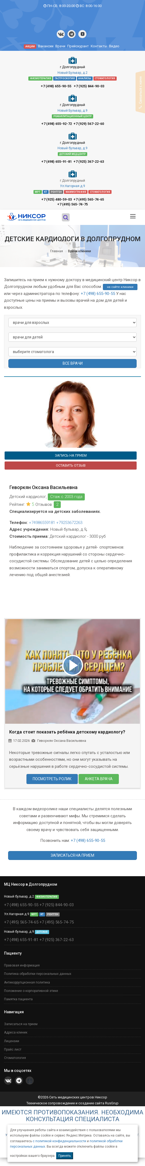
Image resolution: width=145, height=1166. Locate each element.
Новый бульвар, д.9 (72, 148)
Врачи (60, 46)
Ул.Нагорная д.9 (72, 186)
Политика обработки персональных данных (37, 974)
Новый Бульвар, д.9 (72, 110)
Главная (56, 251)
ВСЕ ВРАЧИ (73, 363)
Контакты (99, 46)
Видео (114, 46)
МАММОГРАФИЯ (76, 191)
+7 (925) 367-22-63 (88, 162)
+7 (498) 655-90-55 (56, 86)
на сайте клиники (120, 287)
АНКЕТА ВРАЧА (99, 779)
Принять (64, 1156)
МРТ (37, 191)
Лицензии (11, 1041)
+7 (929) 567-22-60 (88, 124)
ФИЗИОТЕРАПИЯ (40, 78)
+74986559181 (42, 522)
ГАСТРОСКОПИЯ (65, 78)
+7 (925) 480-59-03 (56, 199)
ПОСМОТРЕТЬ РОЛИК (52, 779)
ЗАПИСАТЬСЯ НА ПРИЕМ (72, 855)
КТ (45, 191)
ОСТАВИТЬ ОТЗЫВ (71, 465)
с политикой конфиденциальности (59, 1141)
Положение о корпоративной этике (31, 991)
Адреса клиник (15, 1032)
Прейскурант (78, 46)
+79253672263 (69, 522)
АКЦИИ (30, 46)
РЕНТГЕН (56, 191)
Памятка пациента (18, 999)
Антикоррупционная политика (27, 982)
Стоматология (15, 1058)
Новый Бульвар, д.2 (72, 73)
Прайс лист (12, 1049)
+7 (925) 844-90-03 (89, 86)
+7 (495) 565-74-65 (88, 199)
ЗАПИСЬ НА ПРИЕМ (71, 455)
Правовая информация (22, 965)
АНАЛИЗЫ (84, 78)
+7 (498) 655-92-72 (56, 124)
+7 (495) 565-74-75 (72, 204)
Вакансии (45, 46)
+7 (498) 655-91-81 (56, 162)
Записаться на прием (21, 1024)
